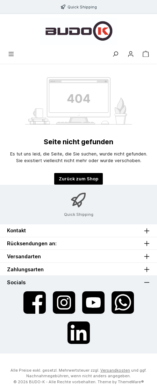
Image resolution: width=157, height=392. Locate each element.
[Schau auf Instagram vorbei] (64, 302)
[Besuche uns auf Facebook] (35, 302)
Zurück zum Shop (78, 178)
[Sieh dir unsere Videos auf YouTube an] (93, 302)
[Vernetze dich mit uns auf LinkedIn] (79, 333)
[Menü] (11, 54)
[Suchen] (115, 54)
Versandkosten (115, 370)
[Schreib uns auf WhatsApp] (123, 302)
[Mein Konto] (130, 54)
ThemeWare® (131, 381)
